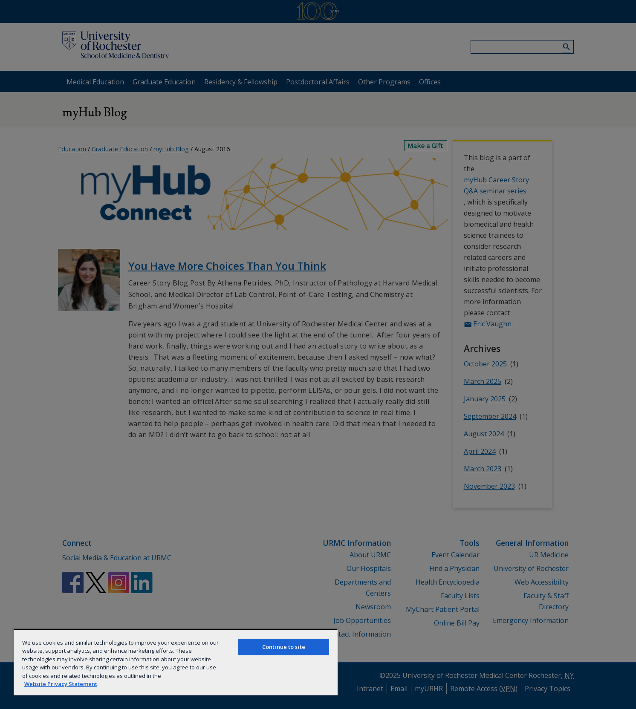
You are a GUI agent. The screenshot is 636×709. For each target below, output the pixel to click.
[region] (176, 662)
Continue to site (283, 647)
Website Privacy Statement (60, 684)
